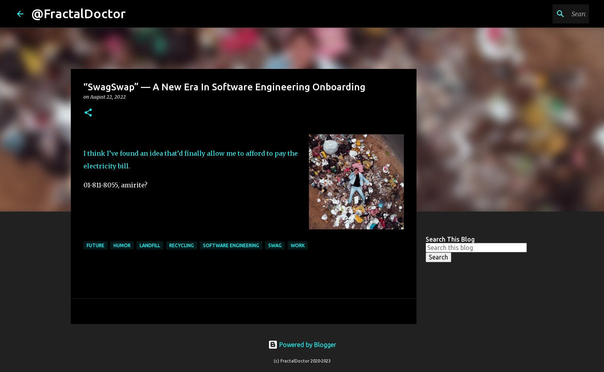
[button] (88, 113)
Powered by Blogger (302, 344)
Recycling (181, 245)
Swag (275, 245)
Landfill (150, 245)
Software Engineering (231, 245)
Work (298, 245)
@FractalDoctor (78, 13)
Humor (122, 245)
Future (95, 245)
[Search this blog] (547, 13)
